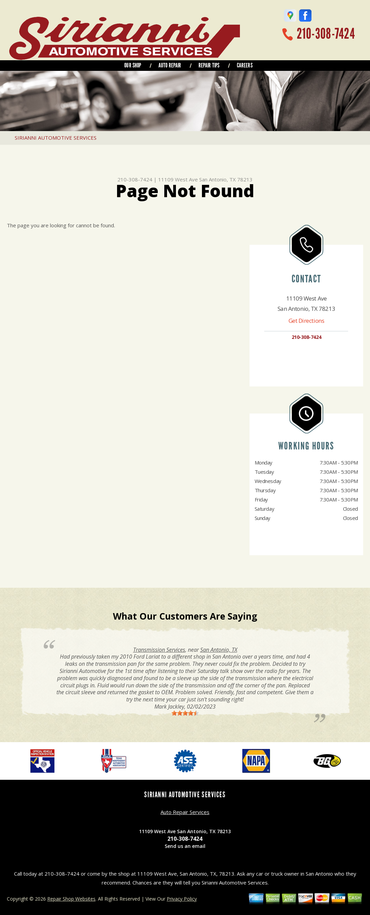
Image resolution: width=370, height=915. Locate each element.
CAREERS (245, 65)
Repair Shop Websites (71, 898)
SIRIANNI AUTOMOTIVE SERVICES (56, 137)
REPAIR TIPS (209, 65)
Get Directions (306, 321)
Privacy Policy (182, 898)
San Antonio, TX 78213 (226, 179)
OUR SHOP (132, 65)
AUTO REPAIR (169, 65)
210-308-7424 (326, 33)
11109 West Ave (178, 179)
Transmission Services (159, 649)
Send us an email (185, 846)
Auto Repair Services (185, 812)
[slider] (185, 713)
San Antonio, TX (218, 649)
